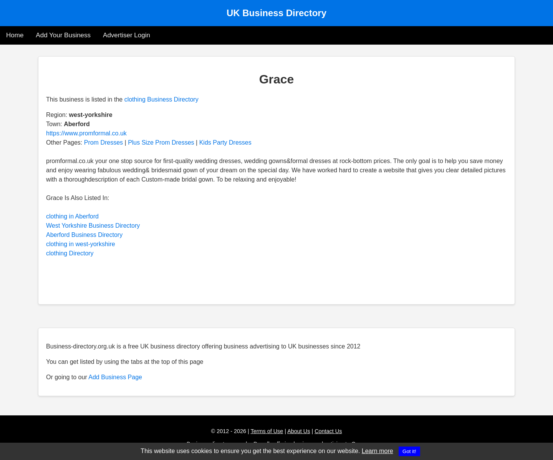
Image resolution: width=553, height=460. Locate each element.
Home (14, 35)
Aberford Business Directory (84, 235)
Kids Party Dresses (225, 142)
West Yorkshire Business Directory (93, 225)
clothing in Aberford (72, 216)
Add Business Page (115, 377)
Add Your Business (63, 35)
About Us (298, 431)
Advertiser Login (126, 35)
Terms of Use (267, 431)
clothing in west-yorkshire (80, 244)
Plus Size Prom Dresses (161, 142)
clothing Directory (70, 253)
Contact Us (328, 431)
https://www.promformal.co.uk (86, 133)
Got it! (409, 451)
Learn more (377, 451)
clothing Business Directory (161, 99)
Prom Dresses (103, 142)
